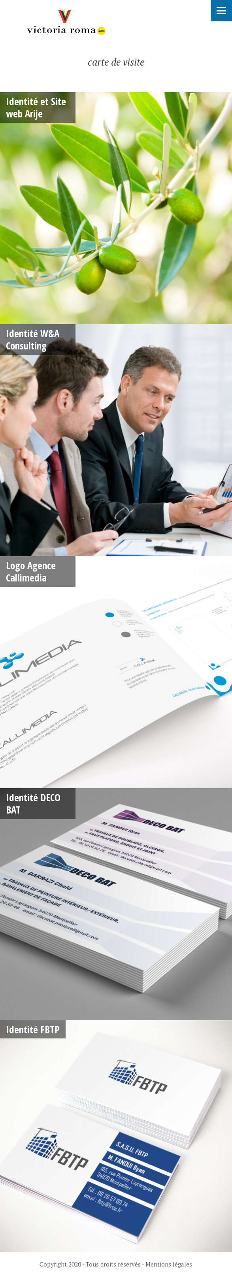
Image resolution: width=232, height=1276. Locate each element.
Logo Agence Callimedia (31, 571)
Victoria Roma (65, 22)
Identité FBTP (33, 1029)
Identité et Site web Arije (36, 107)
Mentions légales (168, 1264)
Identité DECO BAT (33, 803)
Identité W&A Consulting (32, 339)
